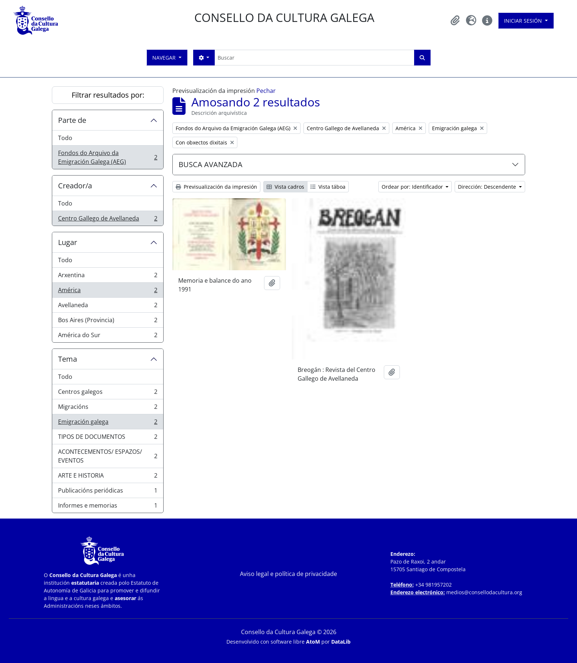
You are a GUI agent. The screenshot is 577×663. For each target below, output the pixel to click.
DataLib (341, 641)
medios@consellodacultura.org (484, 592)
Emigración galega (107, 423)
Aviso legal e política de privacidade (288, 574)
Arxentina (107, 277)
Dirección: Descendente (487, 186)
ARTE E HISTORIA (107, 477)
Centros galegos (107, 393)
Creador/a (75, 186)
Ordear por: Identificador (413, 186)
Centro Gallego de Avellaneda (107, 220)
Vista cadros (285, 186)
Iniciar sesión (523, 20)
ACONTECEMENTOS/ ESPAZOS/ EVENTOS (107, 456)
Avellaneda (107, 307)
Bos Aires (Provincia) (107, 322)
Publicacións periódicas (107, 492)
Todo (65, 138)
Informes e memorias (107, 507)
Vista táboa (327, 186)
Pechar (266, 91)
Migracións (107, 408)
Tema (67, 359)
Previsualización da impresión (216, 186)
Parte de (72, 120)
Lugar (67, 242)
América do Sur (107, 336)
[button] (455, 20)
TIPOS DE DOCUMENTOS (107, 438)
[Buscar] (314, 57)
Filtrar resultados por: (108, 95)
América (107, 292)
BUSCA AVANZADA (210, 164)
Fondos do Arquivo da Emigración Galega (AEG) (107, 157)
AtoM (313, 641)
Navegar (164, 57)
